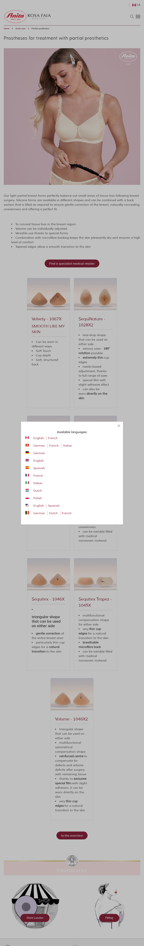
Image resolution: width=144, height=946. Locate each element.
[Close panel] (119, 425)
